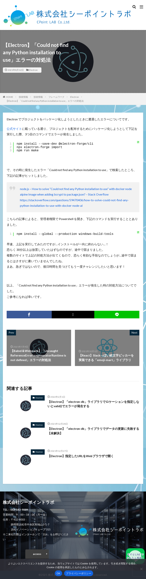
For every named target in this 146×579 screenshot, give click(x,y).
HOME (9, 96)
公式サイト (14, 128)
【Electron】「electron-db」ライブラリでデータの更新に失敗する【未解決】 (92, 431)
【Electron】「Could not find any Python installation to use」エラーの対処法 (45, 100)
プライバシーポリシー (78, 573)
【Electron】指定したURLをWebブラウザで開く (81, 456)
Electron (33, 70)
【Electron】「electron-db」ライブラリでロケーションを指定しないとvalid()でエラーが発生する (92, 404)
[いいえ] (141, 569)
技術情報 (23, 96)
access (37, 553)
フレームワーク (56, 96)
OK (58, 573)
